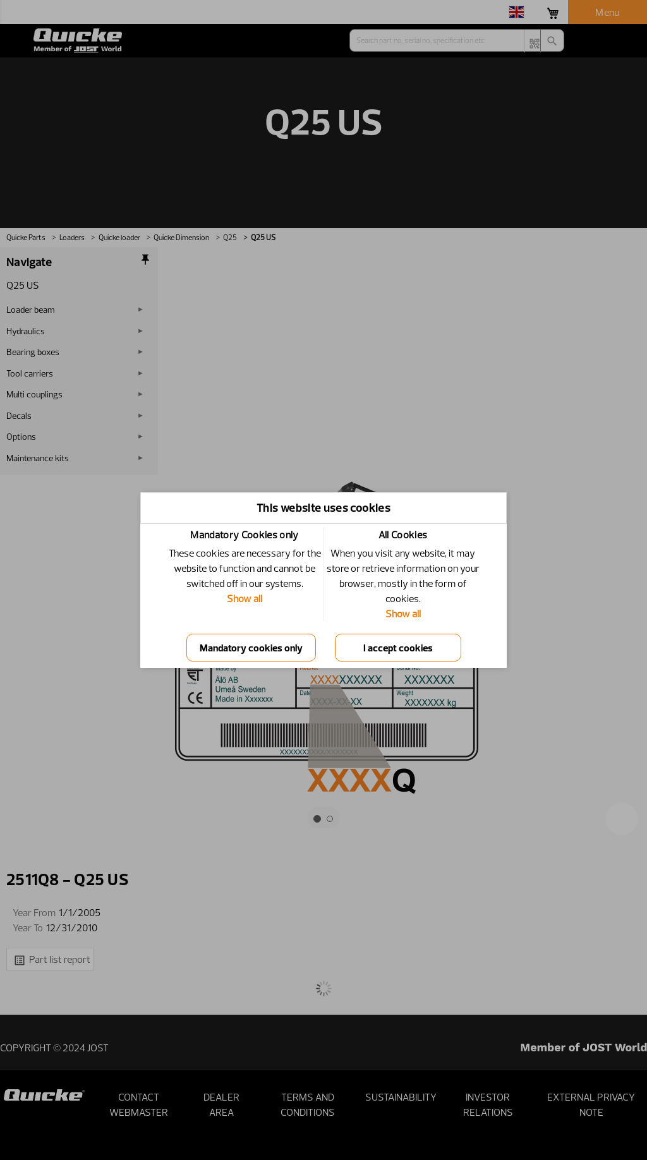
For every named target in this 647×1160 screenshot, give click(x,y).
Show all (244, 598)
